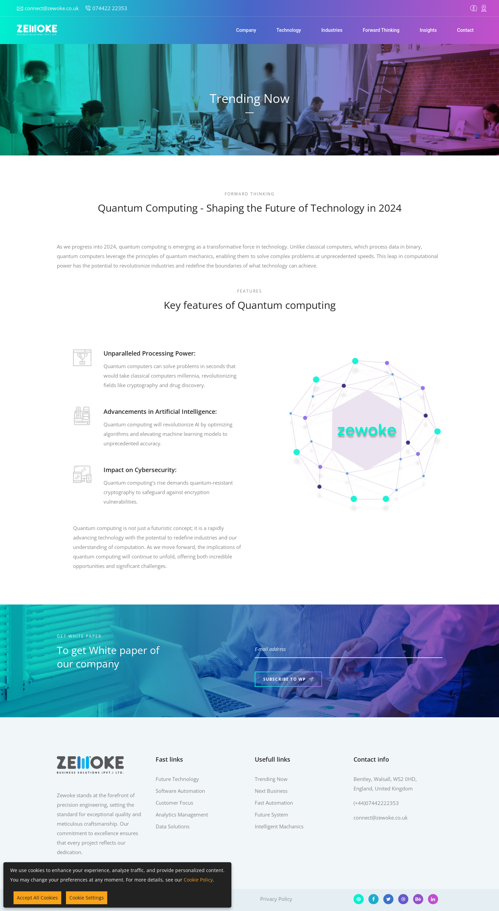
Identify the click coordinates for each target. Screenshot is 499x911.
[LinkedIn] (433, 899)
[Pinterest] (359, 899)
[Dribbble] (403, 899)
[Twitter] (388, 899)
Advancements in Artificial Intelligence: (151, 411)
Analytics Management (182, 814)
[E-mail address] (349, 649)
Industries (332, 30)
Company (246, 30)
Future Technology (177, 779)
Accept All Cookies (37, 897)
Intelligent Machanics (279, 826)
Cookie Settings (86, 897)
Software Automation (180, 790)
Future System (271, 814)
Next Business (271, 790)
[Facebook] (373, 899)
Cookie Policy (198, 879)
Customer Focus (174, 802)
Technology (288, 30)
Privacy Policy (276, 898)
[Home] (37, 30)
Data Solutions (172, 826)
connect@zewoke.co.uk (52, 8)
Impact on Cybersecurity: (131, 470)
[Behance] (418, 899)
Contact (465, 30)
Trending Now (271, 779)
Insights (428, 30)
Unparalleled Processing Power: (141, 353)
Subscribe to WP (288, 679)
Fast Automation (274, 802)
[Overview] (473, 8)
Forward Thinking (381, 30)
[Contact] (483, 8)
